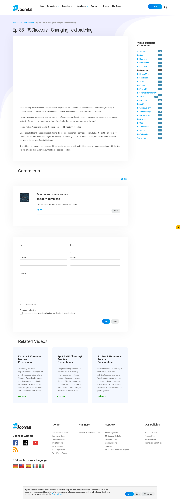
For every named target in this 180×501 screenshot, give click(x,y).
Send (105, 321)
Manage (148, 494)
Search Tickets (111, 443)
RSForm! (141, 97)
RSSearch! (141, 119)
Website (73, 258)
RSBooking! (142, 59)
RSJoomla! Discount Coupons (117, 450)
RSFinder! (141, 85)
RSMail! (140, 104)
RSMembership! (144, 112)
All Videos (141, 51)
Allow (128, 494)
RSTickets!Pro (143, 134)
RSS (124, 179)
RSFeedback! (142, 78)
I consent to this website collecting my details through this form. (50, 313)
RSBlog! (140, 55)
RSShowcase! (143, 127)
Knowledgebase (111, 432)
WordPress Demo (59, 453)
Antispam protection (28, 310)
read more (22, 396)
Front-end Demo (58, 436)
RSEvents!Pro (143, 74)
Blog (43, 8)
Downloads (86, 8)
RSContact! (142, 66)
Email (72, 245)
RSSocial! (141, 130)
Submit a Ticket (111, 439)
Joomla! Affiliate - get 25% (89, 432)
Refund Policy (150, 439)
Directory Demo (58, 446)
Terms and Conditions (153, 443)
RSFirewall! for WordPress (148, 93)
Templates (70, 8)
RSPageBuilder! (143, 115)
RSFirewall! (142, 89)
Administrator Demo (60, 432)
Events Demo (57, 443)
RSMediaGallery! (144, 108)
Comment (24, 273)
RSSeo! (140, 123)
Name (22, 245)
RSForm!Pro (142, 100)
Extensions (55, 8)
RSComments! (143, 63)
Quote (115, 211)
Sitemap (108, 446)
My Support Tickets (113, 436)
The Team (122, 8)
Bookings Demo (58, 450)
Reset (114, 321)
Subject (23, 258)
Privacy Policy (150, 436)
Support (100, 8)
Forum (111, 8)
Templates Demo (59, 439)
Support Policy (151, 432)
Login (154, 7)
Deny (137, 494)
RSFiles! (140, 82)
